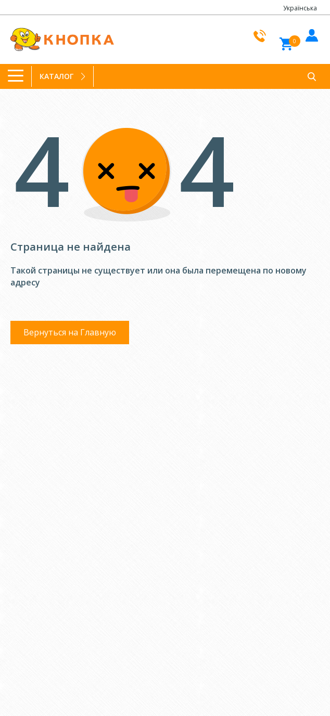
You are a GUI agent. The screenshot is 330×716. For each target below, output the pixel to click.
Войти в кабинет (310, 34)
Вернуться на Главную (69, 332)
